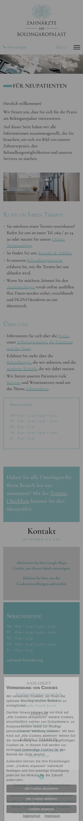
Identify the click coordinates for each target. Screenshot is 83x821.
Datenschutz (31, 816)
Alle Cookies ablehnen (41, 799)
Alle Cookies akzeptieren (41, 788)
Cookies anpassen (41, 809)
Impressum (52, 816)
